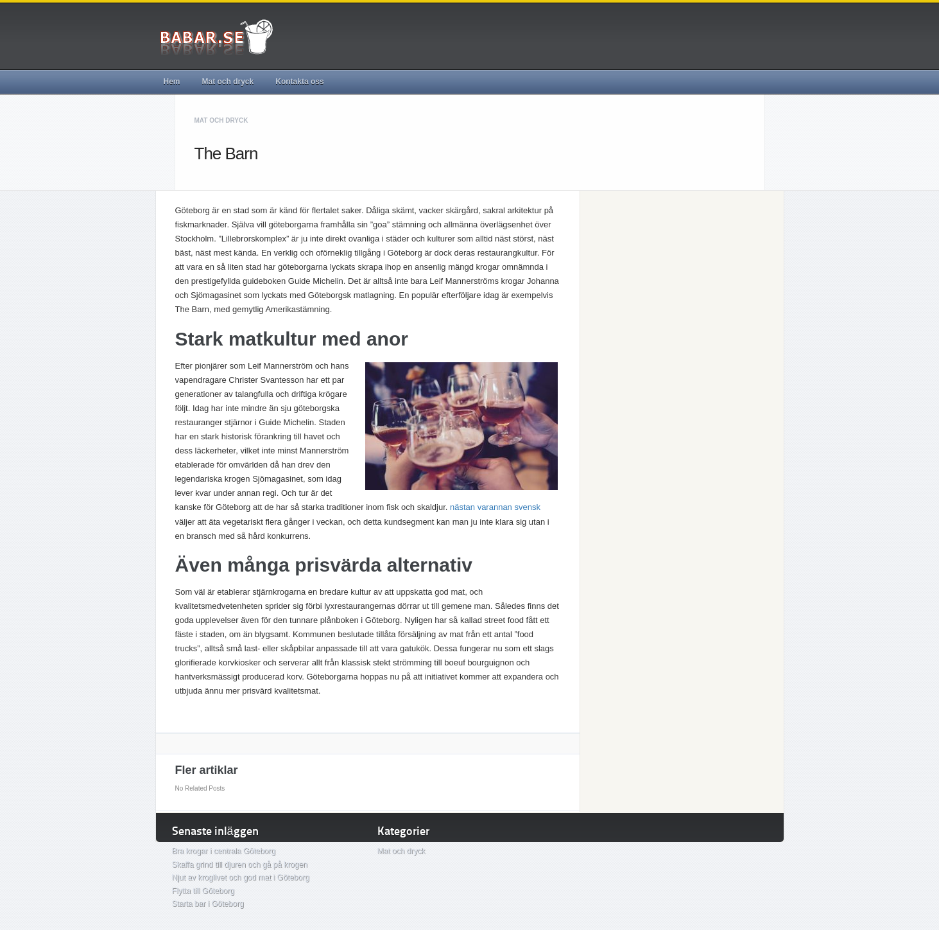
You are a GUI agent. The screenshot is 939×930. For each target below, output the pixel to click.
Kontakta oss (299, 81)
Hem (172, 81)
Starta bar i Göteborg (208, 903)
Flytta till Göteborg (203, 890)
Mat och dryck (228, 81)
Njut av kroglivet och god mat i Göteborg (240, 877)
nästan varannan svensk (495, 507)
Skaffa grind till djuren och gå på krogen (239, 864)
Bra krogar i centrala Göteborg (223, 851)
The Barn (226, 153)
